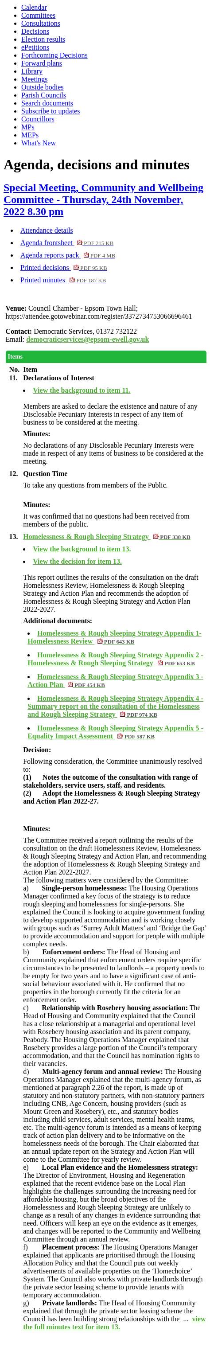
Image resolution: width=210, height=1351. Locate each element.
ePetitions (35, 47)
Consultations (40, 23)
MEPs (30, 135)
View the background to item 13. (82, 549)
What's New (38, 143)
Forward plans (41, 63)
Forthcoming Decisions (54, 55)
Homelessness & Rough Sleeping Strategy (107, 536)
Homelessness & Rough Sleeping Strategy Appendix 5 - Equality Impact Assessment (115, 732)
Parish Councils (43, 95)
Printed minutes (63, 280)
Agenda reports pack (67, 255)
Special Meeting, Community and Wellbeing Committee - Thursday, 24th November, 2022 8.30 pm (103, 199)
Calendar (34, 7)
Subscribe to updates (50, 111)
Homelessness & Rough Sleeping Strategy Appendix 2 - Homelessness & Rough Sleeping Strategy (115, 659)
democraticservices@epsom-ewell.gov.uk (87, 339)
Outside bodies (42, 87)
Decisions (35, 31)
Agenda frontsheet (66, 242)
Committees (38, 15)
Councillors (37, 119)
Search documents (47, 103)
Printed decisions (63, 267)
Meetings (34, 79)
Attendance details (46, 230)
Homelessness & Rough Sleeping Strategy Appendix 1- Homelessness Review (114, 637)
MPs (27, 127)
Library (32, 71)
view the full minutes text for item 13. (114, 1323)
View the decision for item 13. (77, 561)
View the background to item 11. (81, 390)
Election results (43, 39)
